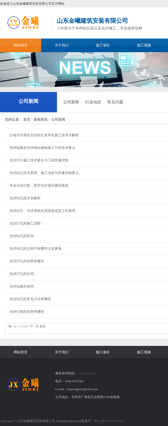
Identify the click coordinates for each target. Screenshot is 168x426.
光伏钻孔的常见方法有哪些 (30, 299)
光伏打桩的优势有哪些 (26, 312)
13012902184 (87, 373)
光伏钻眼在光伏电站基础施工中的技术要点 (42, 148)
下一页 (34, 326)
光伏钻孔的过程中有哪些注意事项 (35, 248)
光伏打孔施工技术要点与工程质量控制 (38, 160)
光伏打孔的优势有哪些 (26, 261)
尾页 (43, 326)
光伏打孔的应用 (21, 274)
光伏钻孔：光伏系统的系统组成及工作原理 (42, 211)
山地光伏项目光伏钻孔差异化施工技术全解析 (44, 135)
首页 (26, 119)
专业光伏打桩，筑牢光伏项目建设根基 (38, 185)
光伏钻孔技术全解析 (25, 198)
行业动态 (93, 102)
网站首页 (21, 45)
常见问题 (115, 102)
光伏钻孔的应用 (21, 236)
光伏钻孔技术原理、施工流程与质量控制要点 (44, 173)
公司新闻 (28, 101)
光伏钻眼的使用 (21, 286)
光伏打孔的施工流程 (25, 223)
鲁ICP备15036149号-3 (109, 421)
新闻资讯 (41, 119)
